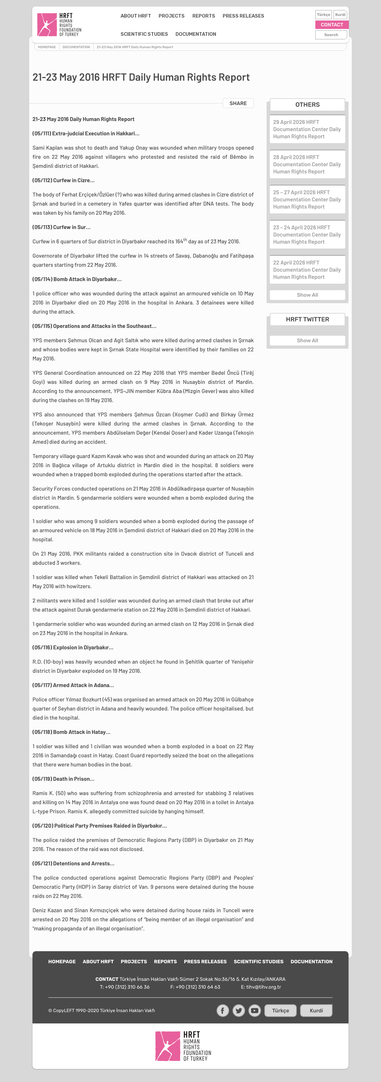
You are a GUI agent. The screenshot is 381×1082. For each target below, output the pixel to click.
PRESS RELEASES (226, 16)
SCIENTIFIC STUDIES (278, 16)
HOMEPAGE (62, 962)
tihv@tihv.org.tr (263, 987)
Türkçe (323, 14)
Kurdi (340, 14)
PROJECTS (154, 16)
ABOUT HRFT (118, 16)
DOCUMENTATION (123, 34)
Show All (307, 295)
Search (331, 35)
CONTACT (332, 25)
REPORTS (186, 16)
